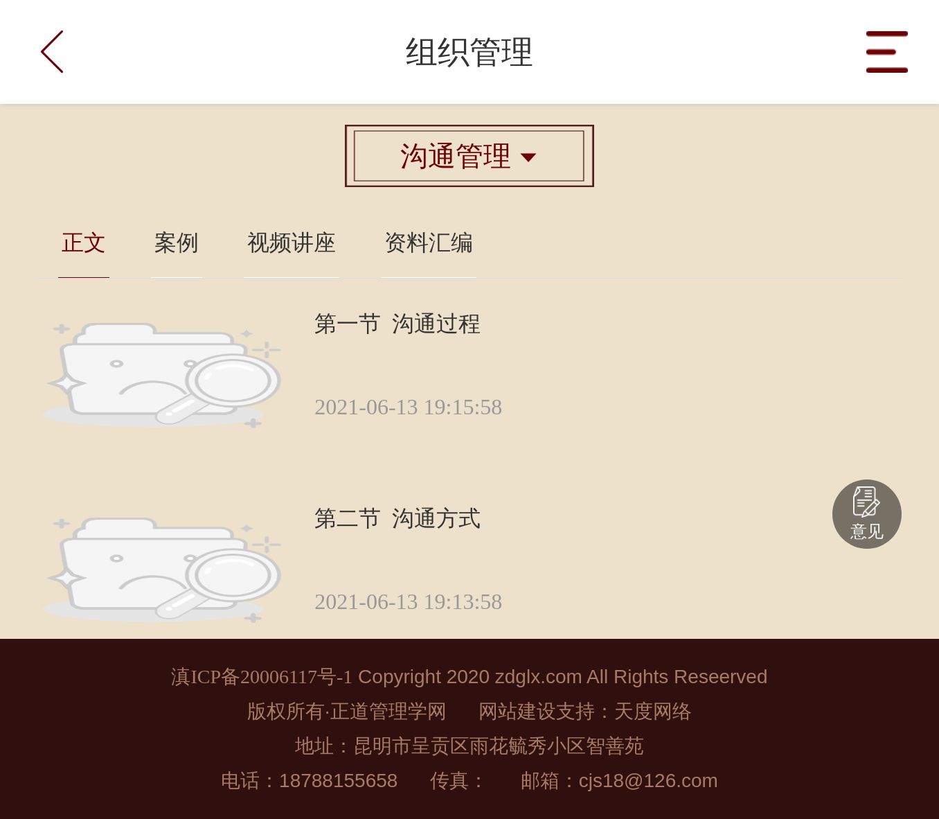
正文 (84, 242)
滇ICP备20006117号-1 (261, 676)
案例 (176, 242)
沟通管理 (469, 156)
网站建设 (517, 711)
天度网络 (653, 711)
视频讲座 (291, 242)
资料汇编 (428, 242)
